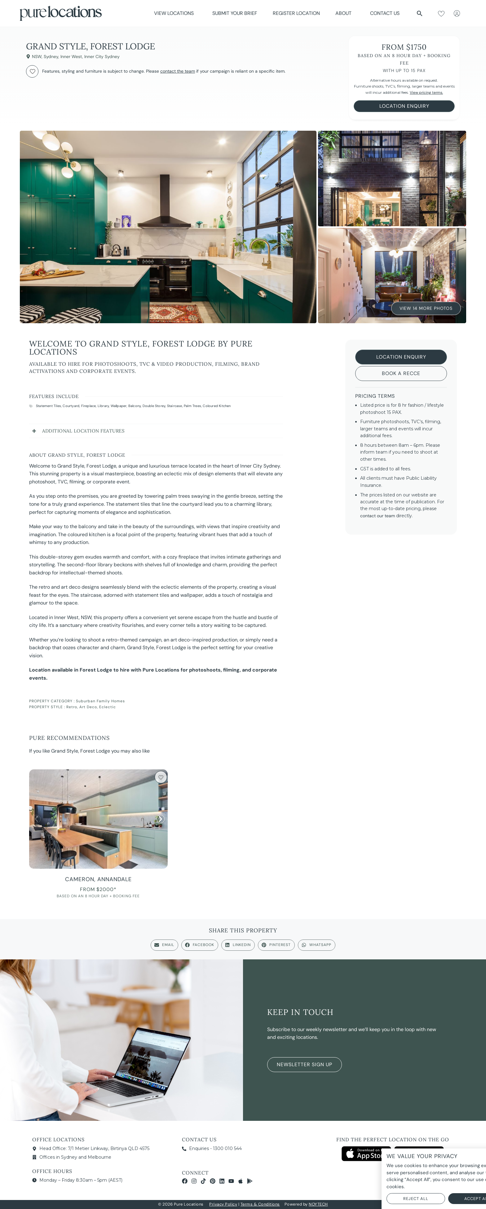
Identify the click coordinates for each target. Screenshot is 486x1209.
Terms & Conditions (260, 1204)
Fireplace (88, 406)
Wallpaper (119, 406)
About (345, 13)
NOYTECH (318, 1204)
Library (103, 406)
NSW (37, 56)
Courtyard (71, 406)
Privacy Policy (223, 1204)
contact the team (177, 71)
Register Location (296, 13)
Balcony (134, 406)
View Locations (175, 13)
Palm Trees (192, 406)
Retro (71, 706)
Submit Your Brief (234, 13)
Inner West (71, 56)
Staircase (174, 406)
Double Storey (154, 406)
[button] (419, 13)
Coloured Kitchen (217, 406)
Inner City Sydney (102, 56)
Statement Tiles (48, 406)
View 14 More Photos (426, 309)
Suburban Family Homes (100, 701)
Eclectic (107, 706)
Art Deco (88, 706)
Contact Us (385, 13)
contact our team (377, 515)
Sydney (51, 56)
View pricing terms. (426, 92)
